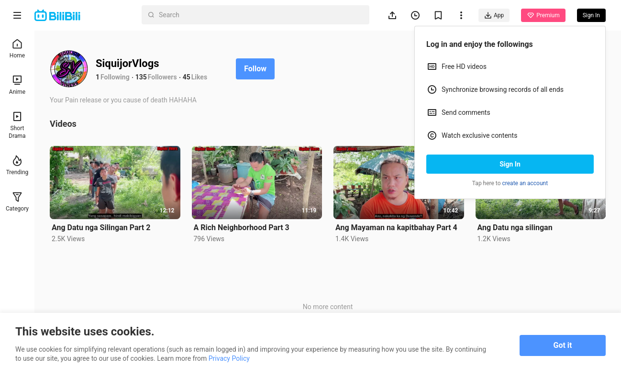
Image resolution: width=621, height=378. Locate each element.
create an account (525, 183)
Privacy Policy (229, 358)
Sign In (510, 164)
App (494, 15)
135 (141, 77)
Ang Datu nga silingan (515, 227)
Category (17, 201)
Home (17, 48)
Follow (255, 68)
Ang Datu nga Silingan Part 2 (101, 227)
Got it (563, 345)
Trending (17, 165)
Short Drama (17, 125)
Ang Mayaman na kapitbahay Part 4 (396, 227)
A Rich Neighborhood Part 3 (241, 227)
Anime (17, 85)
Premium (543, 15)
